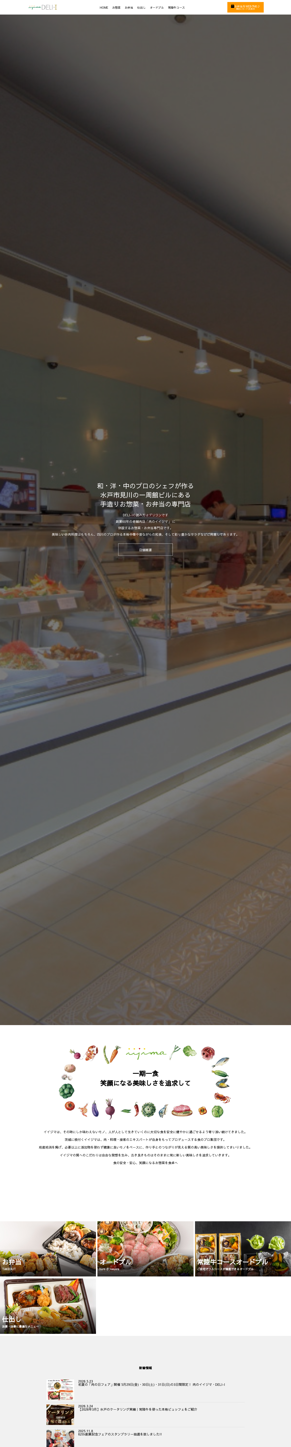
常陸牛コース (176, 7)
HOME (104, 7)
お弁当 (129, 7)
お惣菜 (116, 7)
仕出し (141, 7)
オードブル (157, 7)
